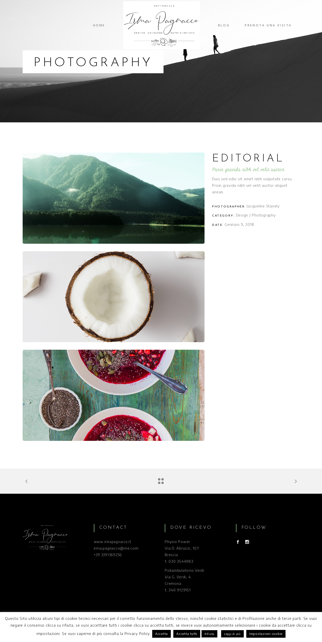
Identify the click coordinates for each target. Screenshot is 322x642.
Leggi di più (232, 633)
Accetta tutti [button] (186, 634)
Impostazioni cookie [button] (266, 634)
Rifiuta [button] (209, 633)
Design (242, 215)
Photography (263, 215)
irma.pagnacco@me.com (116, 548)
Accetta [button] (161, 634)
